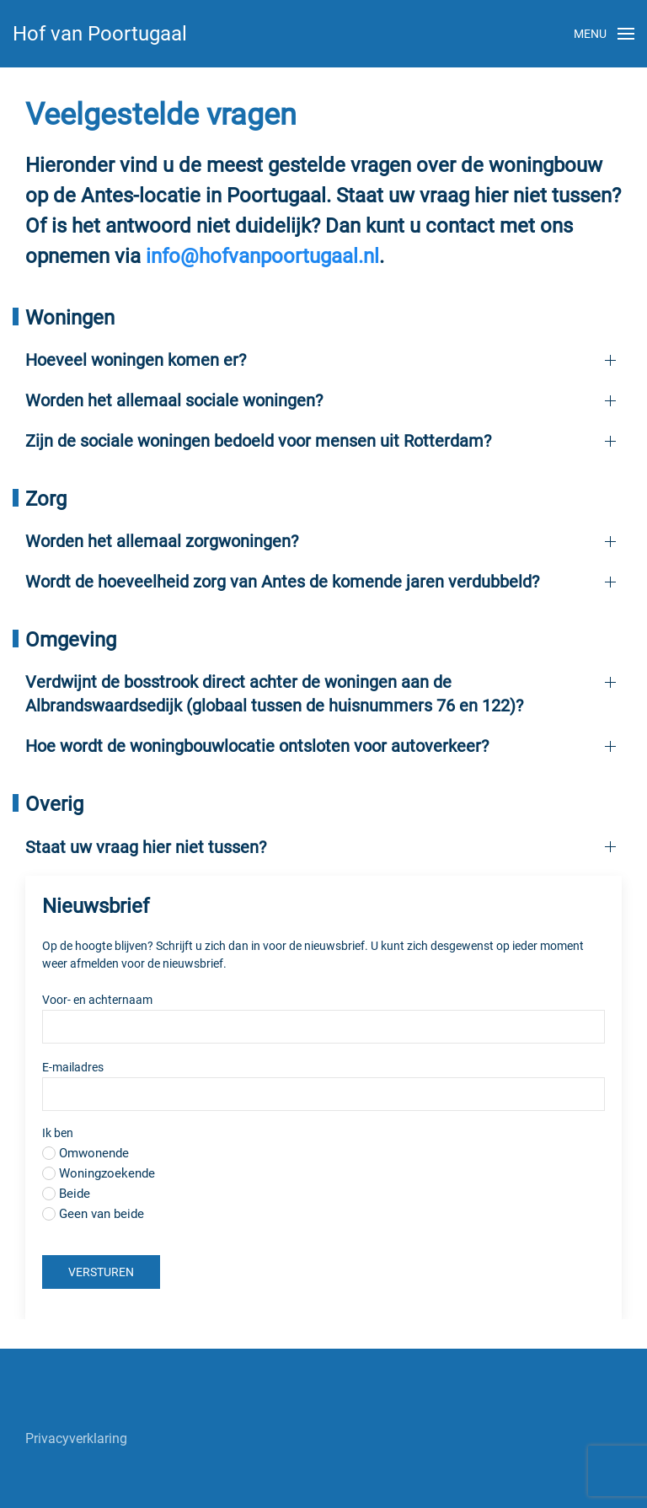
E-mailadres (94, 1067)
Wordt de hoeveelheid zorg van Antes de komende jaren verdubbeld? (282, 582)
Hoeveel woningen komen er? (135, 360)
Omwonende (94, 1153)
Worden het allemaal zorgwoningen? (161, 541)
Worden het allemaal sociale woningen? (174, 400)
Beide (74, 1193)
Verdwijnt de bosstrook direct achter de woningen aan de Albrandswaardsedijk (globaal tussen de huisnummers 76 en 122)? (274, 694)
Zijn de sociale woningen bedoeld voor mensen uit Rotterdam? (258, 441)
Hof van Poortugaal (100, 34)
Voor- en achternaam (97, 999)
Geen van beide (101, 1213)
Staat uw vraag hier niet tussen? (145, 847)
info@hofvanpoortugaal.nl (262, 256)
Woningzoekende (107, 1173)
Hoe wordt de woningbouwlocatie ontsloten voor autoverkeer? (257, 746)
